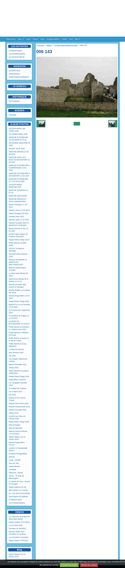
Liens (71, 39)
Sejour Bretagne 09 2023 (18, 213)
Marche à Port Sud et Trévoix (17, 399)
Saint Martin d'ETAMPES (18, 497)
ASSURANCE (14, 74)
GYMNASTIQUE (15, 51)
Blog (76, 39)
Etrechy (12, 457)
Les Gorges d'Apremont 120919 (18, 360)
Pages (20, 39)
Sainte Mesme (14, 466)
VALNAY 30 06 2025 (17, 149)
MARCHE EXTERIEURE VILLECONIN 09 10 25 (18, 138)
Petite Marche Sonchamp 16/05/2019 (19, 372)
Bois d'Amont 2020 (16, 353)
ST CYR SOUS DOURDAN (19, 493)
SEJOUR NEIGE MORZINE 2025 (15, 186)
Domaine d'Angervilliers (18, 454)
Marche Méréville (15, 428)
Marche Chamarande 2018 (19, 407)
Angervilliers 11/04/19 (17, 380)
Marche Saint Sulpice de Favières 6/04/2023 (18, 235)
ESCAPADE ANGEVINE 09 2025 (19, 144)
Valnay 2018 (13, 413)
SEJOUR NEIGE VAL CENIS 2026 (17, 130)
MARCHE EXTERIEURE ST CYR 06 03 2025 (18, 180)
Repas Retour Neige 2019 (19, 376)
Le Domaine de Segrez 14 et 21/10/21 (19, 317)
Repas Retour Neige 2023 (19, 240)
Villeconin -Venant (16, 473)
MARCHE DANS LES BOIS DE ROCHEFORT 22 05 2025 (19, 159)
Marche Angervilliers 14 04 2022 (19, 297)
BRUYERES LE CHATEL (18, 490)
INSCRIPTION (14, 71)
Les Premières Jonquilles (18, 537)
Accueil (41, 45)
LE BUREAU (19, 86)
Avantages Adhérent (53, 39)
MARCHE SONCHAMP (18, 196)
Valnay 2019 (13, 368)
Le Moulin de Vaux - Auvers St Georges (19, 483)
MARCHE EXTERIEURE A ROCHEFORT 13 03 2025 (19, 174)
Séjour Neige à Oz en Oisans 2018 (17, 438)
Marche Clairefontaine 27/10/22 (17, 269)
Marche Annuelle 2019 (17, 364)
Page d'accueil (11, 39)
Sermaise (12, 470)
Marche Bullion (14, 425)
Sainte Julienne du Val (17, 487)
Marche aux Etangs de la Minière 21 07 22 (18, 280)
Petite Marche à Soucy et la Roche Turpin (18, 339)
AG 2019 (12, 395)
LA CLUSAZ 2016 (16, 525)
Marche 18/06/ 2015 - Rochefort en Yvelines (17, 533)
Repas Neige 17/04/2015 (18, 540)
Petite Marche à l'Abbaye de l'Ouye (18, 334)
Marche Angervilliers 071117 (17, 444)
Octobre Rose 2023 (16, 217)
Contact (64, 39)
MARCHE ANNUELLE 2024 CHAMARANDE (17, 200)
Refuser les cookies (89, 565)
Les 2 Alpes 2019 (15, 392)
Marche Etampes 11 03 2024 (18, 206)
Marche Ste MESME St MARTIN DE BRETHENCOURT (18, 262)
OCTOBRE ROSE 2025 (18, 134)
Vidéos (42, 39)
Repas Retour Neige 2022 (19, 301)
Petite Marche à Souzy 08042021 (17, 345)
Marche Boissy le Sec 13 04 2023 (18, 230)
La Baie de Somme (16, 349)
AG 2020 (12, 356)
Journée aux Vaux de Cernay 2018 (17, 417)
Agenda (35, 39)
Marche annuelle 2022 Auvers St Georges (17, 286)
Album (28, 39)
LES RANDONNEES (17, 54)
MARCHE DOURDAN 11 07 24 (18, 191)
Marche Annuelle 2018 (17, 410)
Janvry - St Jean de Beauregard (16, 477)
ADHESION (19, 66)
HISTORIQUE (19, 97)
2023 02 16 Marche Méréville (16, 250)
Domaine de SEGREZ (17, 528)
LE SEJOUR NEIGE (17, 57)
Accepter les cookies (69, 565)
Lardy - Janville (15, 460)
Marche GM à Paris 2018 (18, 403)
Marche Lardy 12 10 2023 (19, 220)
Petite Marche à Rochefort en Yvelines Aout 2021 (19, 328)
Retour (76, 124)
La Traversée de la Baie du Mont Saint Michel (19, 518)
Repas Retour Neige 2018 (19, 422)
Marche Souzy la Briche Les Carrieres (18, 432)
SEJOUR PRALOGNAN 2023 (18, 255)
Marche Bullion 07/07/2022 (19, 522)
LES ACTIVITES (19, 46)
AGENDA (12, 115)
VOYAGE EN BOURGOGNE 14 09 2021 (19, 322)
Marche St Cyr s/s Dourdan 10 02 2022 (19, 306)
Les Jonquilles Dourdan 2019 (18, 384)
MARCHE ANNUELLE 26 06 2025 (19, 153)
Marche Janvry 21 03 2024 (19, 210)
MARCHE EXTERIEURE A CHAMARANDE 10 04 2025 (19, 167)
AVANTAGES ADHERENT (19, 77)
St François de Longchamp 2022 (19, 311)
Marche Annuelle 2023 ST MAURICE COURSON (19, 224)
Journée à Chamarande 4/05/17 (18, 449)
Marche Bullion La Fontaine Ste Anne (19, 291)
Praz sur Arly (14, 463)
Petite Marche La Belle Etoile (17, 244)
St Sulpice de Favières (17, 388)
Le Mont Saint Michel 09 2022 (18, 274)
